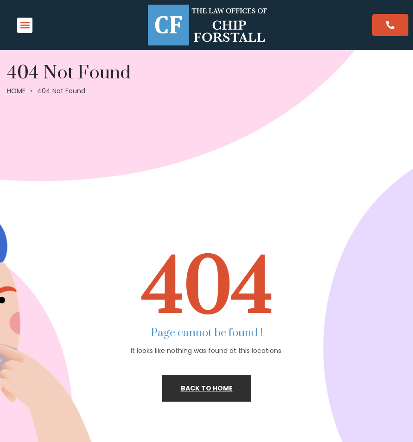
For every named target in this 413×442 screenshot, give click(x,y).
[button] (24, 25)
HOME (16, 91)
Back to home (207, 388)
